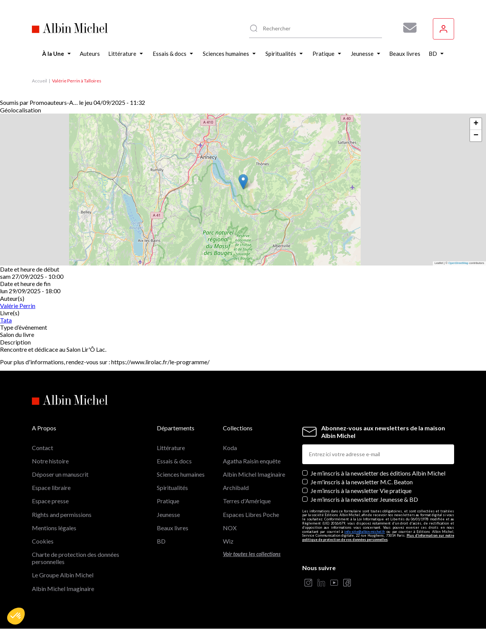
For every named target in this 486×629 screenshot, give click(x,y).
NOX (230, 527)
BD (161, 541)
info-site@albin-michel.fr (364, 531)
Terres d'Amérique (247, 500)
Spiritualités (172, 487)
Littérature (171, 447)
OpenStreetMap (458, 263)
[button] (16, 616)
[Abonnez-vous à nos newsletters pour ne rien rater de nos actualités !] (407, 28)
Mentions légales (54, 527)
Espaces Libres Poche (251, 514)
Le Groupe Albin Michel (62, 574)
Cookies (43, 541)
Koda (230, 447)
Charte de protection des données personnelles (75, 558)
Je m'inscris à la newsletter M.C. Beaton (362, 481)
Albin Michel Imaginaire (63, 588)
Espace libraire (51, 487)
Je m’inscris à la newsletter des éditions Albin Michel (378, 473)
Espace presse (50, 500)
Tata (6, 320)
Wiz (228, 541)
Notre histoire (50, 461)
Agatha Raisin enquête (252, 461)
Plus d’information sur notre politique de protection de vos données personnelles (378, 537)
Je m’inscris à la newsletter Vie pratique (361, 490)
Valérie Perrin (17, 305)
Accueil (39, 81)
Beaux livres (172, 527)
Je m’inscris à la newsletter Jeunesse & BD (364, 499)
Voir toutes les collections (252, 554)
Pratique (168, 500)
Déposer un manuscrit (60, 474)
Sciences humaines (181, 474)
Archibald (236, 487)
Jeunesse (168, 514)
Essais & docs (174, 461)
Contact (42, 447)
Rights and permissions (62, 514)
